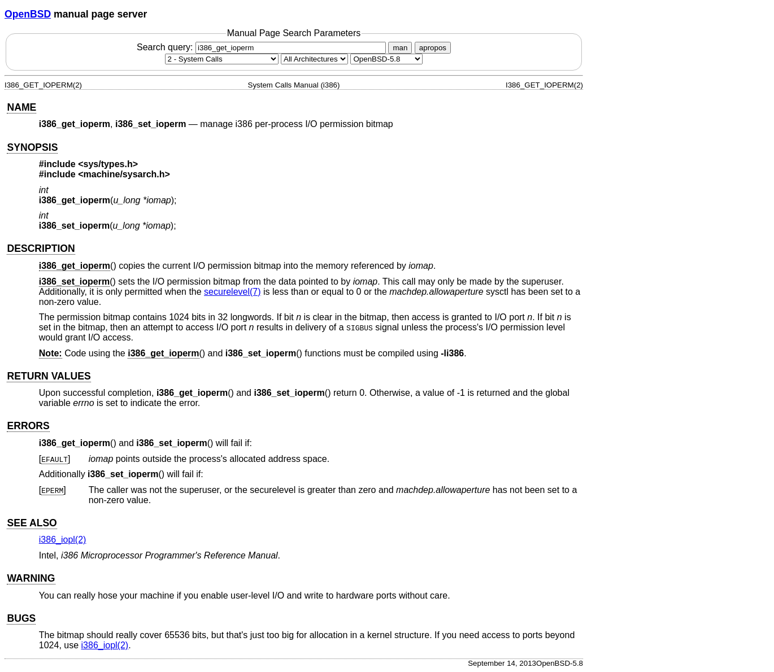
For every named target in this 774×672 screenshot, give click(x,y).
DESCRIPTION (41, 248)
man (400, 47)
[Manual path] (386, 59)
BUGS (21, 618)
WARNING (31, 578)
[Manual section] (222, 59)
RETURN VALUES (48, 376)
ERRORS (28, 425)
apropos (432, 47)
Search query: (263, 47)
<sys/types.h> (108, 164)
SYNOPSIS (32, 147)
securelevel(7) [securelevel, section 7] (232, 291)
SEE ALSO (31, 523)
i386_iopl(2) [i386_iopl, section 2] (62, 539)
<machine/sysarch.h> (124, 174)
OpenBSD (28, 14)
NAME (21, 107)
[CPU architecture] (314, 59)
